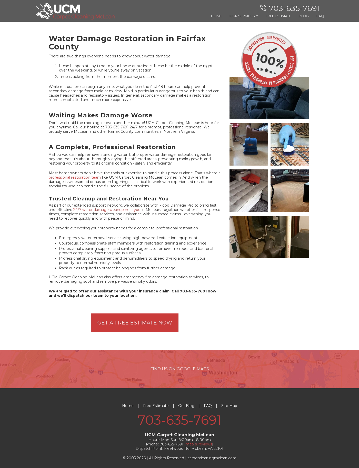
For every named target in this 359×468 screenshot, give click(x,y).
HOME (216, 16)
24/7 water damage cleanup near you (107, 209)
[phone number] (291, 8)
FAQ (320, 16)
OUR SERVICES (244, 16)
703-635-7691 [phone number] (179, 420)
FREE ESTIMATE (278, 16)
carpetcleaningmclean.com (211, 458)
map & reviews (199, 444)
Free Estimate (156, 405)
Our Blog (186, 405)
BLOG (304, 16)
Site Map (229, 405)
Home (128, 405)
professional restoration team (75, 177)
